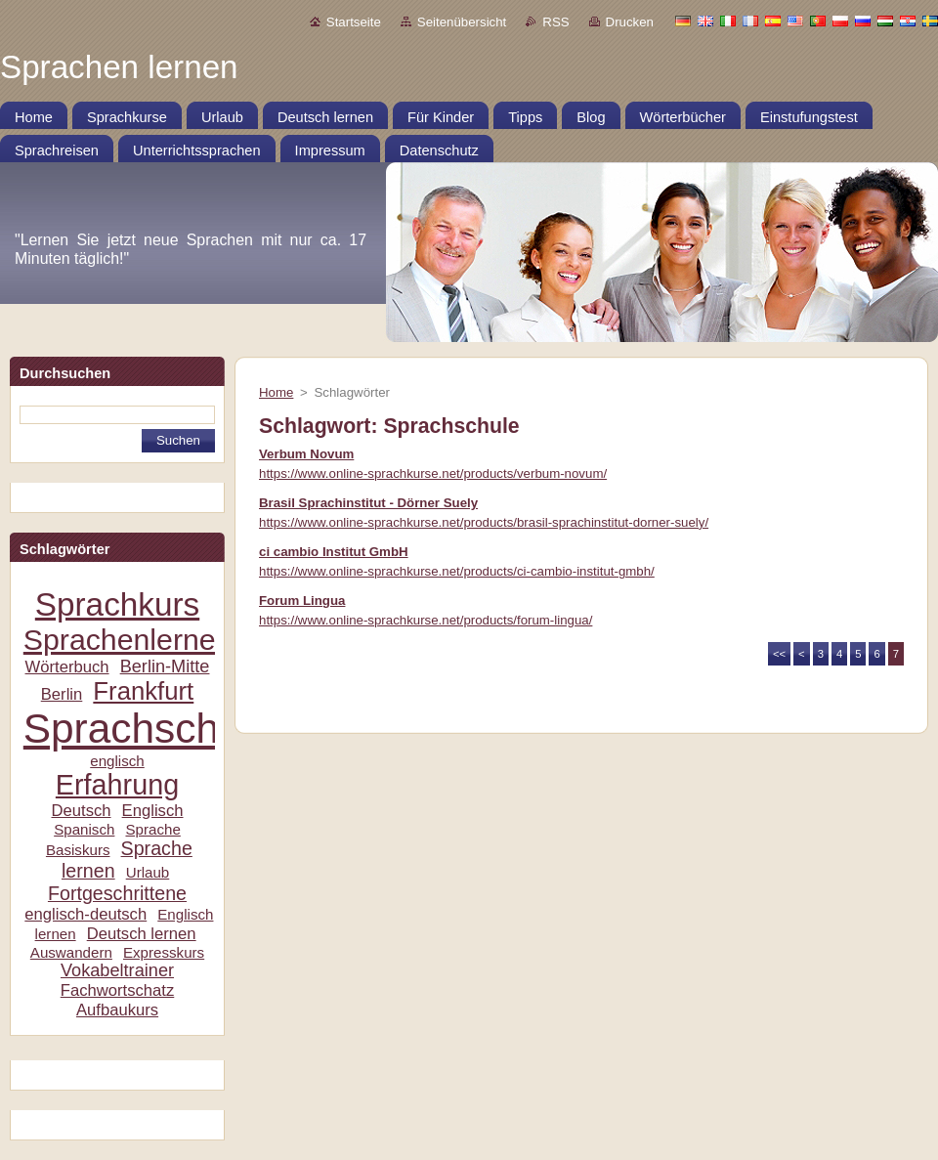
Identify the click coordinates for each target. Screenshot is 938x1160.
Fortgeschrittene (117, 893)
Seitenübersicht (461, 22)
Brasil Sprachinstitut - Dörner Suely (368, 502)
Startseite (353, 22)
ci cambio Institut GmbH (333, 551)
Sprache (152, 829)
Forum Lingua (302, 600)
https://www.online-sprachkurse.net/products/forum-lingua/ (425, 620)
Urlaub (148, 872)
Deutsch (80, 810)
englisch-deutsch (85, 914)
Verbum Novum (306, 454)
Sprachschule (149, 729)
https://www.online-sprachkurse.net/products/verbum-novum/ (433, 473)
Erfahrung (117, 784)
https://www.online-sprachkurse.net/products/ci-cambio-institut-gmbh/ (457, 571)
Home (276, 392)
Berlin (62, 694)
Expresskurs (163, 952)
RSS (555, 22)
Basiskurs (78, 849)
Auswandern (71, 952)
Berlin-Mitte (165, 666)
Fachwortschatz (118, 990)
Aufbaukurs (117, 1010)
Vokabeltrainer (117, 970)
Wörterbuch (67, 667)
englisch (117, 760)
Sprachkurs (117, 604)
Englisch (153, 810)
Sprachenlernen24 (144, 639)
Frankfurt (143, 691)
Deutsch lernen (141, 933)
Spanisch (84, 829)
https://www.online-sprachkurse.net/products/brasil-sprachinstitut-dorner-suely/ (483, 522)
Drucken (630, 22)
